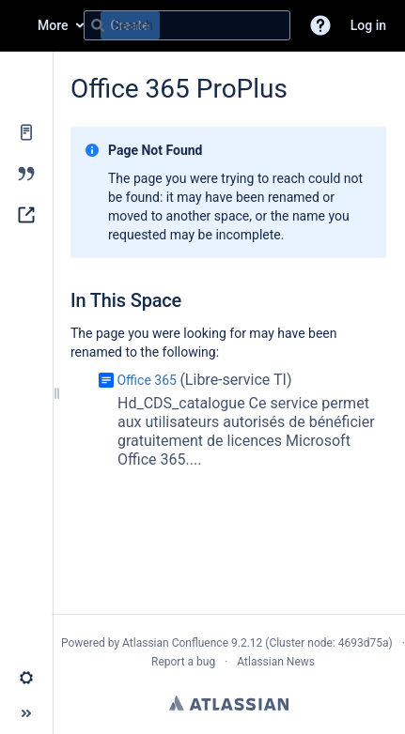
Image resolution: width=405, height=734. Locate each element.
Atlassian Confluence (175, 643)
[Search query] (187, 25)
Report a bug (183, 661)
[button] (320, 25)
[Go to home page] (18, 25)
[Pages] (26, 132)
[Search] (97, 25)
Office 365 (146, 380)
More (53, 25)
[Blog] (26, 174)
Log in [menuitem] (368, 25)
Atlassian (228, 703)
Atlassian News (276, 661)
